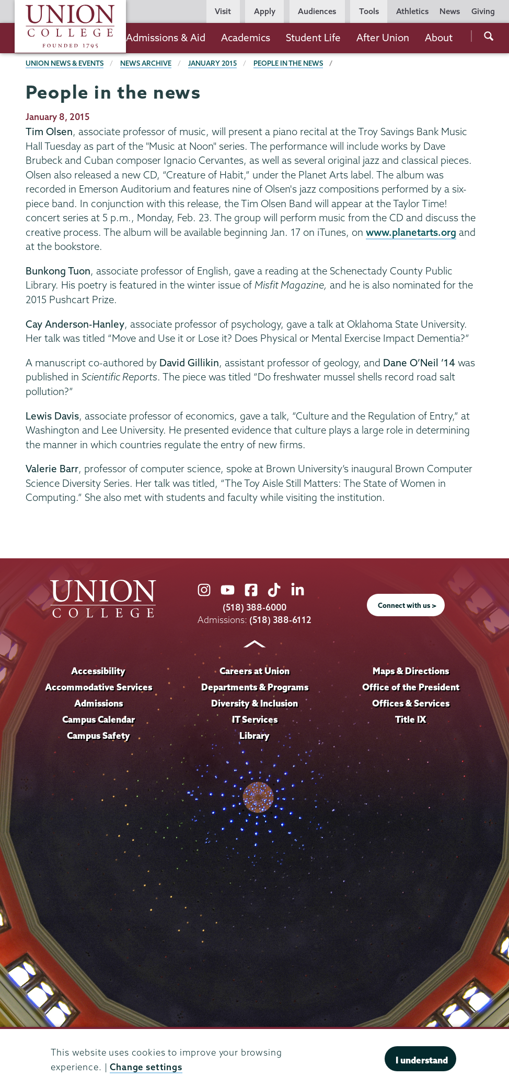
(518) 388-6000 (254, 607)
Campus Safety (98, 735)
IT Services (254, 719)
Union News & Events (64, 63)
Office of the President (410, 686)
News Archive (145, 63)
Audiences (317, 11)
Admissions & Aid (165, 37)
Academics (245, 37)
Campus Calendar (98, 719)
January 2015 (212, 63)
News (449, 11)
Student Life (313, 37)
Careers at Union (254, 670)
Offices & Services (410, 703)
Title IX (410, 719)
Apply (264, 11)
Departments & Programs (254, 686)
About (439, 37)
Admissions (98, 703)
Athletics (412, 11)
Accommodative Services (98, 686)
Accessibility (98, 670)
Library (254, 735)
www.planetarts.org (411, 232)
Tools (369, 11)
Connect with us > (407, 605)
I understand (422, 1060)
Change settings (146, 1066)
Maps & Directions (411, 670)
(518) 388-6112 (280, 619)
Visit (223, 11)
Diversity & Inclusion (254, 703)
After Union (382, 37)
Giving (483, 11)
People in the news (288, 63)
